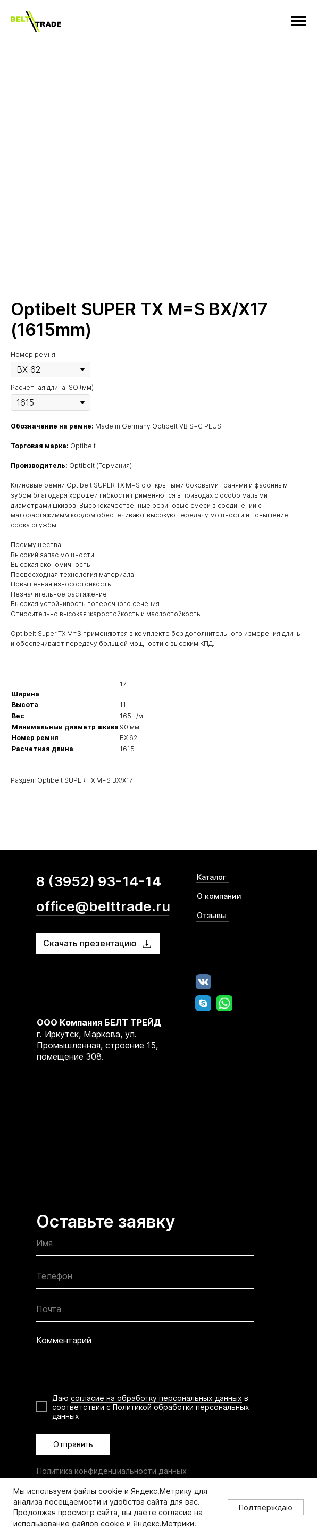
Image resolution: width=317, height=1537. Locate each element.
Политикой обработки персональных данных (150, 1411)
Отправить (73, 1444)
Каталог (211, 876)
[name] (145, 1246)
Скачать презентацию (90, 943)
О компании (219, 896)
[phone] (145, 1279)
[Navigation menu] (298, 21)
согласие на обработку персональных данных (156, 1397)
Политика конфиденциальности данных (111, 1471)
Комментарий (63, 1340)
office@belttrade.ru (103, 906)
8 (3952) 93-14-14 (98, 881)
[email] (145, 1312)
